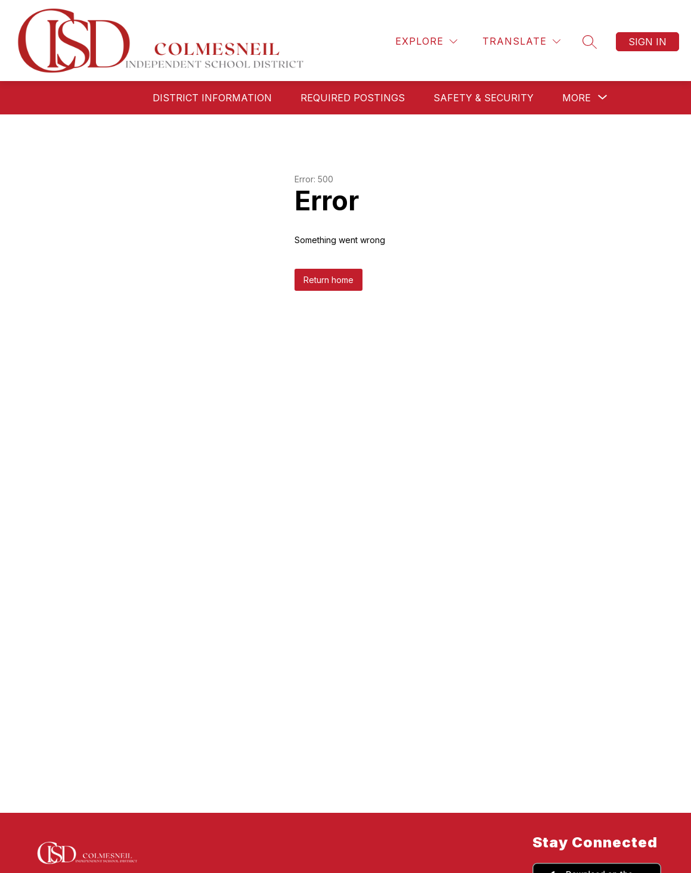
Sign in (647, 42)
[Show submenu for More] (576, 98)
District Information (212, 98)
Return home (328, 280)
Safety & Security (483, 98)
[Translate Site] (521, 41)
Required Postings (352, 98)
